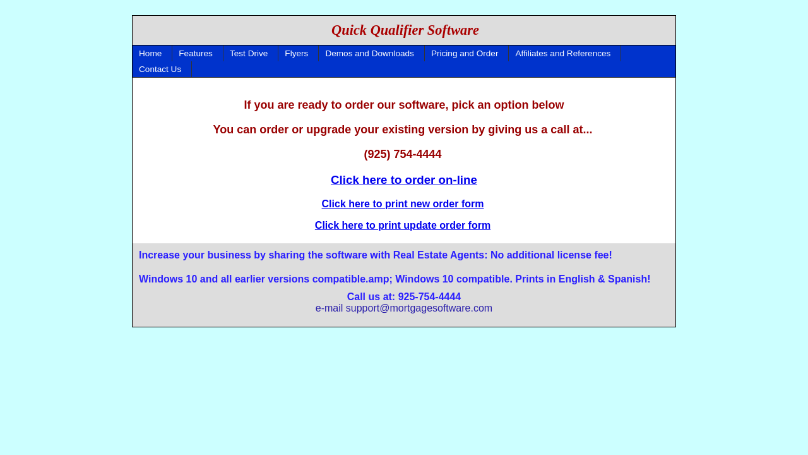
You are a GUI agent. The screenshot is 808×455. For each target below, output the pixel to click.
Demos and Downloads (369, 53)
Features (196, 53)
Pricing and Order (465, 53)
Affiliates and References (562, 53)
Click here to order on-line (404, 179)
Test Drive (249, 53)
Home (150, 53)
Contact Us (160, 69)
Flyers (296, 53)
